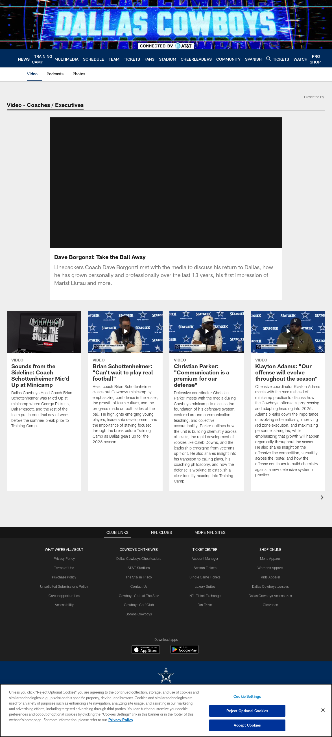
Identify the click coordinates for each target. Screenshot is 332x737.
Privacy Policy (64, 558)
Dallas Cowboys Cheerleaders (138, 558)
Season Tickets (205, 568)
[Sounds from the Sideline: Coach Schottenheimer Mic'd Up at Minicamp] (44, 373)
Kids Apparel (270, 577)
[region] (166, 710)
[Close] (323, 710)
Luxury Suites (205, 586)
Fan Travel (205, 605)
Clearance (270, 605)
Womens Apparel (270, 568)
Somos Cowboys (139, 614)
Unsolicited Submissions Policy (64, 586)
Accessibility (64, 605)
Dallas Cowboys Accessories (270, 596)
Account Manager (205, 558)
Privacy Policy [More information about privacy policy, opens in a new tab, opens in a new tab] (120, 720)
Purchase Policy (64, 577)
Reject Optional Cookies (247, 711)
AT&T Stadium (139, 568)
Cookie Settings (247, 696)
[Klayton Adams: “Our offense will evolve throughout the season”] (288, 397)
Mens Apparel (270, 558)
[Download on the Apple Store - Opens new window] (145, 650)
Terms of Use (64, 568)
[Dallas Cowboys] (166, 675)
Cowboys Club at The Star (139, 596)
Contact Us (138, 586)
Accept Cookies (247, 725)
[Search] (268, 58)
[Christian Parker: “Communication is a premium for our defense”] (206, 401)
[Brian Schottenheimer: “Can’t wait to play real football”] (125, 381)
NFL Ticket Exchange (204, 596)
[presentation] (323, 498)
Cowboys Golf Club (139, 605)
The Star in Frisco (139, 577)
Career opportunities (64, 596)
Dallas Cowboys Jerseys (270, 586)
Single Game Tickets (204, 577)
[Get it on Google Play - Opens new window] (184, 652)
